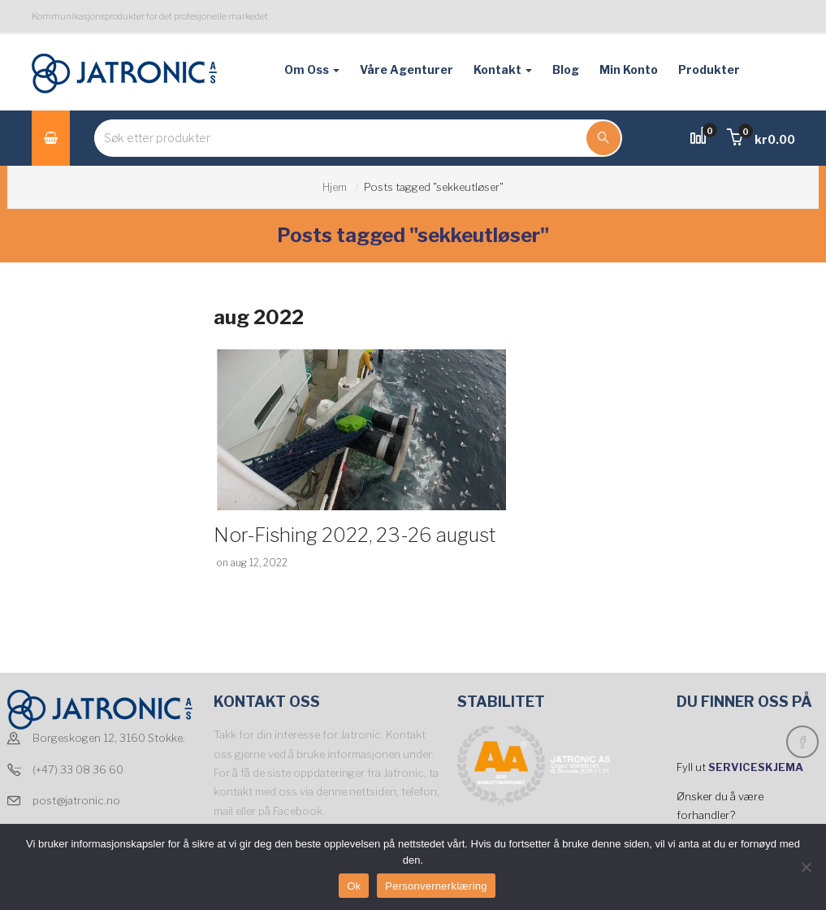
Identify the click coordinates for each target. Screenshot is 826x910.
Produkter (709, 69)
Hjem (334, 186)
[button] (761, 139)
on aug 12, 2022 (252, 563)
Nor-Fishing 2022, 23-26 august (354, 535)
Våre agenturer (406, 69)
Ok (354, 886)
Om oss (311, 69)
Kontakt (503, 69)
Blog (565, 69)
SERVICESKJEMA (757, 767)
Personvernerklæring (436, 886)
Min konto (628, 69)
